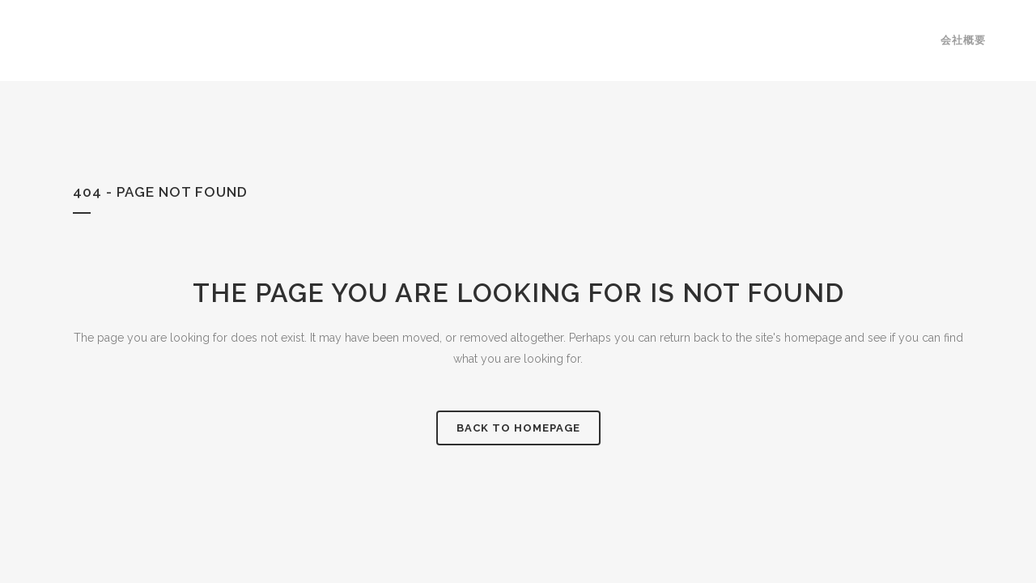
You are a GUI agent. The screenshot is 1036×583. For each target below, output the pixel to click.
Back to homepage (518, 428)
